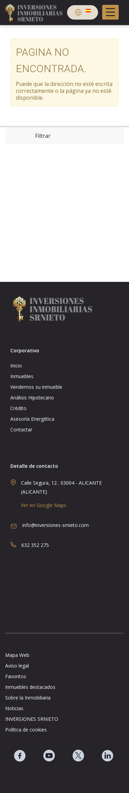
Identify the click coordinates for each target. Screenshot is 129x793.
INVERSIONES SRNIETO (31, 719)
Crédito (18, 408)
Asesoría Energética (32, 419)
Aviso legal (17, 666)
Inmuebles (21, 376)
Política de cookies (26, 730)
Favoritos (15, 676)
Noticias (14, 708)
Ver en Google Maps (43, 505)
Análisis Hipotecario (32, 397)
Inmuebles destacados (30, 687)
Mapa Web (17, 655)
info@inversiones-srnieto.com (55, 525)
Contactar (21, 429)
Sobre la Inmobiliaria (28, 698)
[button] (82, 13)
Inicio (16, 365)
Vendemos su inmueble (36, 387)
